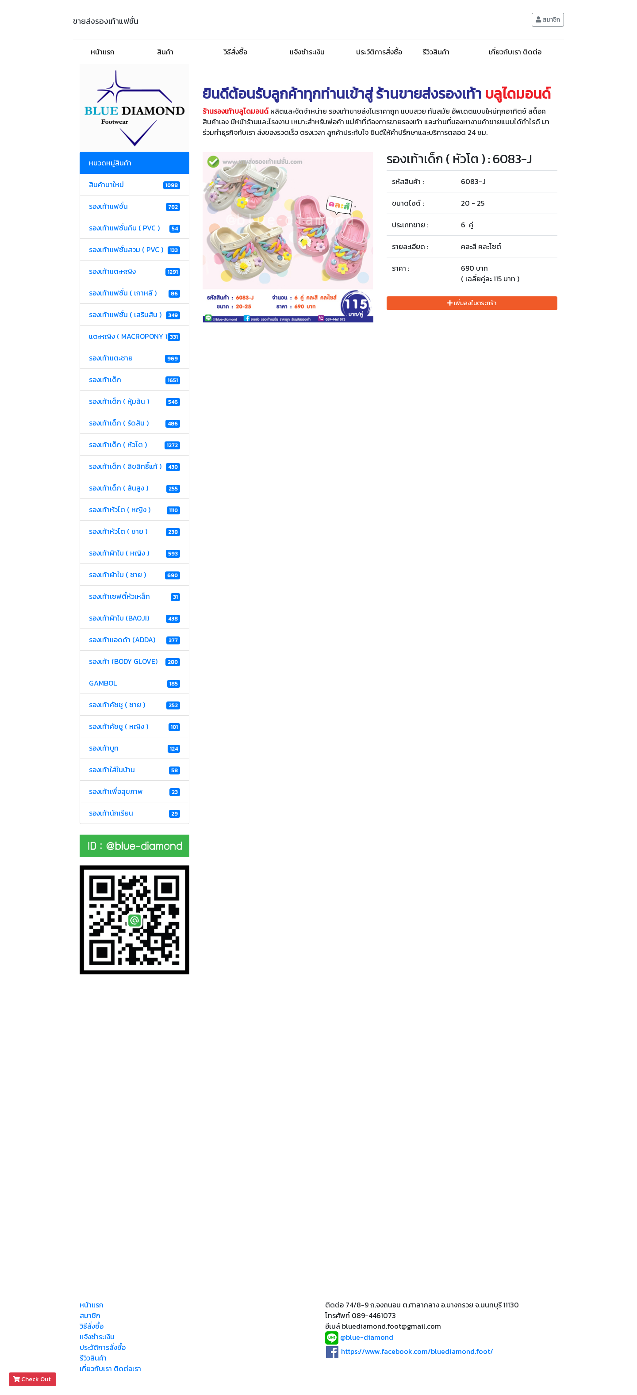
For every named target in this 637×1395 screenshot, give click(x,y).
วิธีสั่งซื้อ (235, 51)
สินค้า (165, 51)
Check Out (32, 1379)
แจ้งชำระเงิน (307, 51)
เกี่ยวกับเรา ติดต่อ (515, 51)
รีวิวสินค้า (435, 51)
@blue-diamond (366, 1337)
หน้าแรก (103, 51)
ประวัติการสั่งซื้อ (379, 51)
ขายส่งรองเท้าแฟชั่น (105, 21)
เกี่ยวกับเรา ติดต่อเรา (110, 1368)
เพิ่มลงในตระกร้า (471, 303)
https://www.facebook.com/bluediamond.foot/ (417, 1351)
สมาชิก (548, 19)
